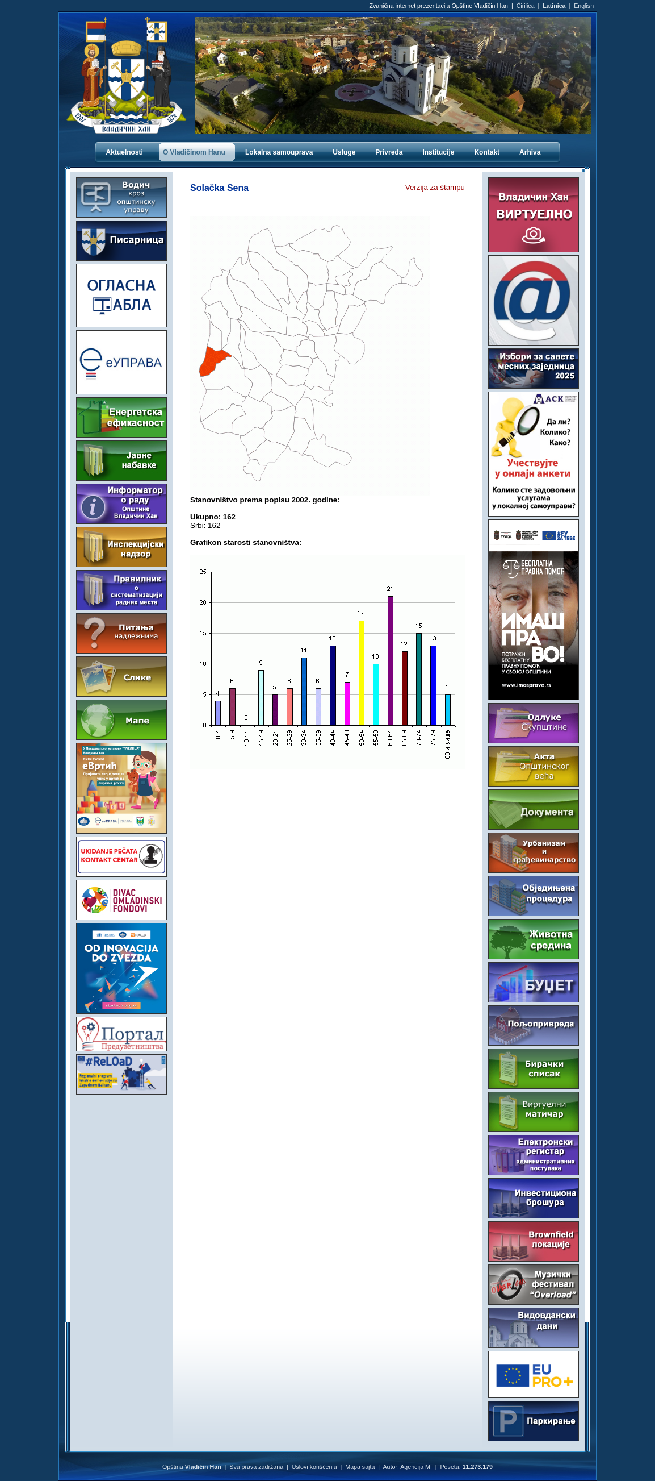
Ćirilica (526, 5)
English (584, 5)
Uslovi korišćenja (314, 1466)
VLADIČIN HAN (121, 1142)
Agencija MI (416, 1466)
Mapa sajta (360, 1466)
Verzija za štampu (435, 187)
